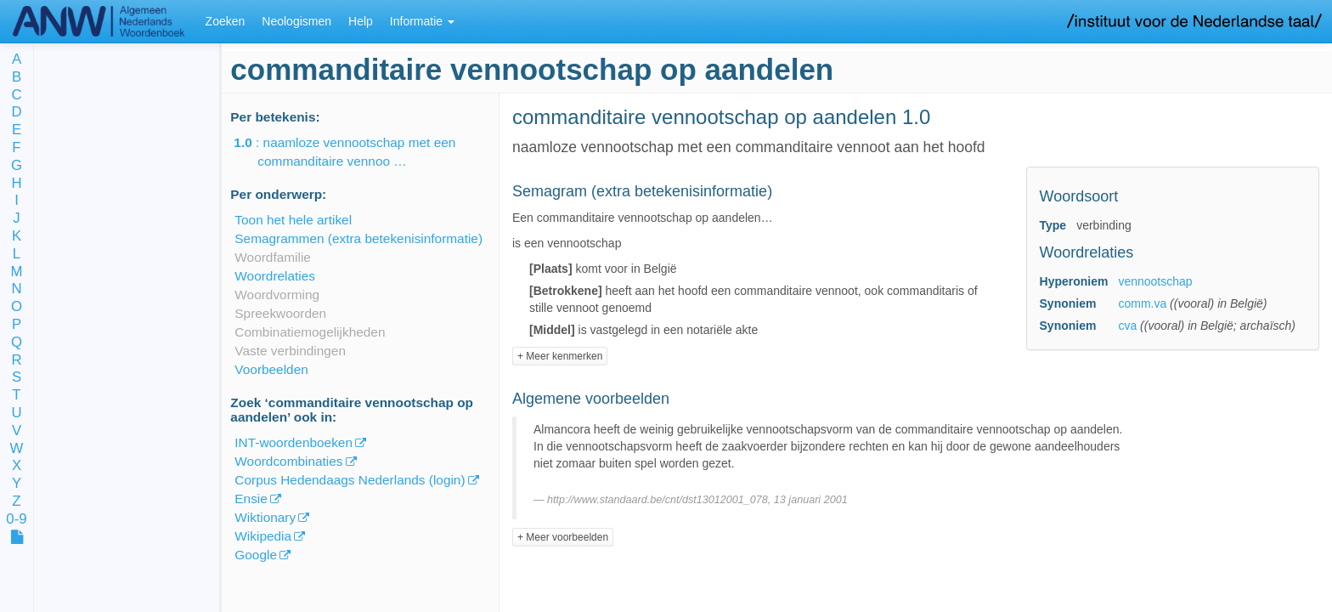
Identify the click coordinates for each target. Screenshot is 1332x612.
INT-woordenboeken (293, 442)
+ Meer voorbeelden (562, 537)
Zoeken (226, 21)
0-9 (16, 520)
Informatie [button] (422, 21)
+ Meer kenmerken (559, 356)
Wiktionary (265, 517)
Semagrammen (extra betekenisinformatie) (358, 238)
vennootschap (1155, 281)
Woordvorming (276, 294)
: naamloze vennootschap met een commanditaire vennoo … (356, 151)
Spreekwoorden (280, 313)
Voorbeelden (271, 369)
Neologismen (296, 21)
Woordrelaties (274, 276)
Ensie (251, 498)
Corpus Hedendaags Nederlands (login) (349, 480)
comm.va (1142, 303)
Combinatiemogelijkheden (309, 332)
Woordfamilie (272, 257)
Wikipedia (262, 536)
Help (360, 21)
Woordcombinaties (288, 461)
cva (1127, 325)
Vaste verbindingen (290, 350)
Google (255, 554)
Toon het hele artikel (293, 219)
